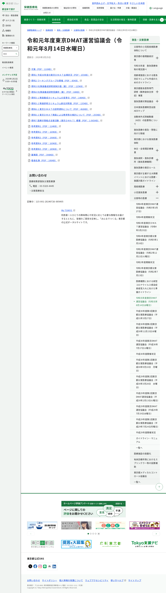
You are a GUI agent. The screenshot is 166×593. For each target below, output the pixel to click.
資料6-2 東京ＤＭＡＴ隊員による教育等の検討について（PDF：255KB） (66, 114)
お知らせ (47, 12)
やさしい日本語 (137, 3)
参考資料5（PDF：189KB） (44, 149)
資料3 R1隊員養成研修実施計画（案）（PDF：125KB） (57, 86)
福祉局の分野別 (70, 7)
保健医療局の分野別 (50, 7)
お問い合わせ (33, 580)
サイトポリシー (49, 580)
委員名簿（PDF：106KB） (44, 160)
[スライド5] (90, 533)
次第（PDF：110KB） (42, 69)
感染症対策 (72, 19)
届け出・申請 (115, 7)
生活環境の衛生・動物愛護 (123, 19)
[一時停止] (98, 533)
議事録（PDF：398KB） (43, 154)
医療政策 (56, 19)
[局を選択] (10, 47)
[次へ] (156, 534)
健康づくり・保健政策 (35, 19)
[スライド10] (95, 533)
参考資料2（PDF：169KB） (44, 131)
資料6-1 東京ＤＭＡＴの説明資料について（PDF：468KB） (60, 109)
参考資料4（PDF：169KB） (44, 143)
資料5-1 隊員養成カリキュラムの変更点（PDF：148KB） (59, 97)
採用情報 (100, 7)
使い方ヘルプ (117, 580)
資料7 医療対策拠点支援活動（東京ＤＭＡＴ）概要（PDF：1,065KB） (65, 120)
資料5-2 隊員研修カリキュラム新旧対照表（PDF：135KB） (60, 103)
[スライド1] (88, 533)
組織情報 (86, 7)
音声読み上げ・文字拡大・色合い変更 (110, 3)
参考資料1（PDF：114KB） (44, 126)
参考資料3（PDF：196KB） (44, 137)
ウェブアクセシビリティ (97, 580)
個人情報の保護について (71, 580)
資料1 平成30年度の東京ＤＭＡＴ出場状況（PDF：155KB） (60, 74)
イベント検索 (7, 67)
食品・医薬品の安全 (94, 19)
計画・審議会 (131, 7)
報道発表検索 (7, 62)
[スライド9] (93, 533)
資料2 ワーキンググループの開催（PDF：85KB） (55, 80)
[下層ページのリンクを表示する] (157, 58)
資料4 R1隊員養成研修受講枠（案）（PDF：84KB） (56, 91)
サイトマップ (134, 580)
